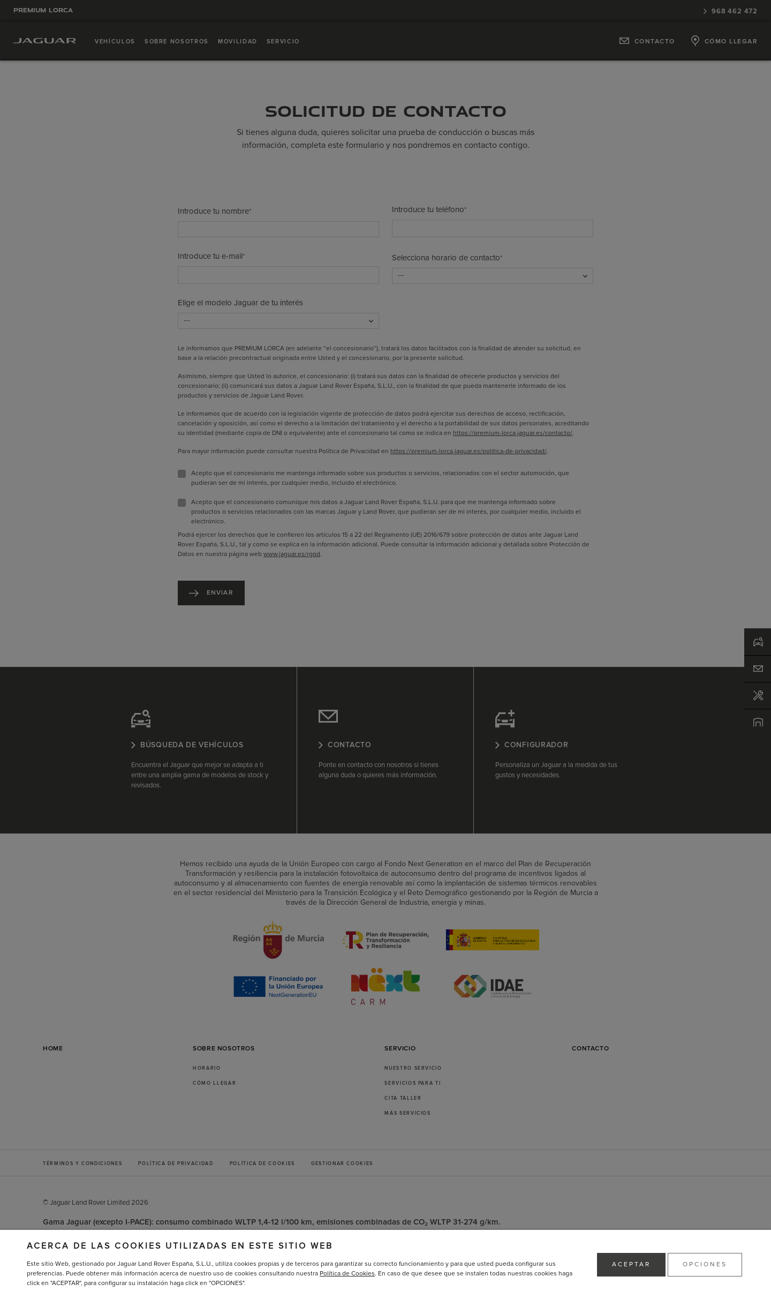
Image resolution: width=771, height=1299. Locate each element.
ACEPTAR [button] (631, 1264)
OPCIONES (705, 1264)
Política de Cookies (347, 1274)
